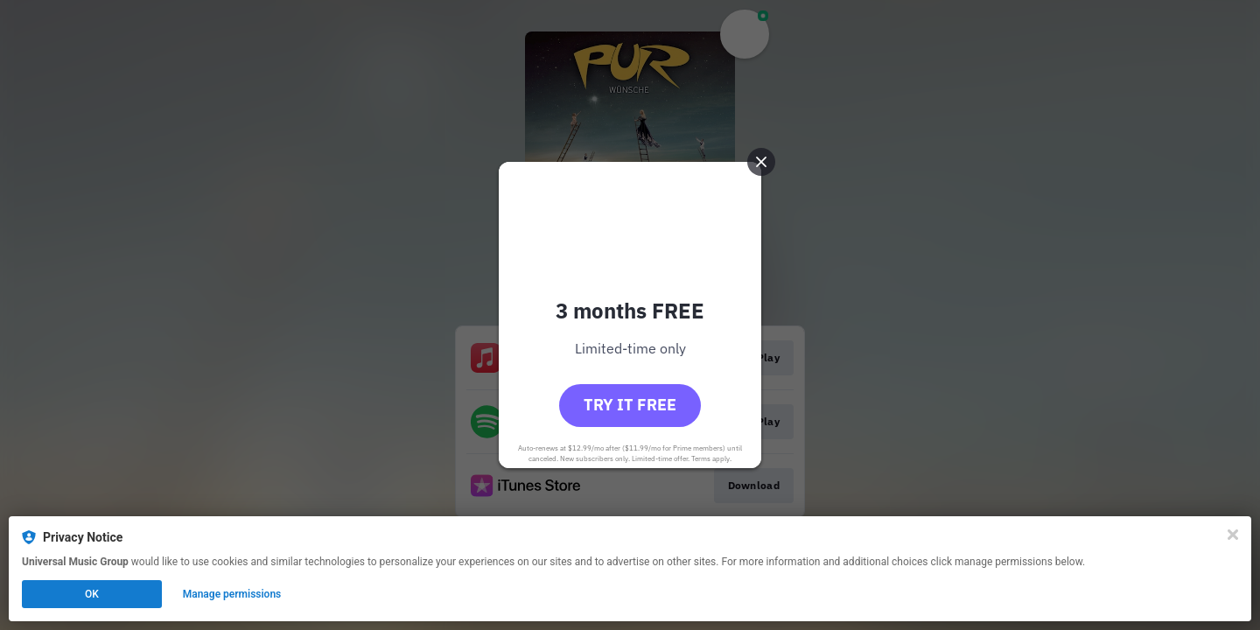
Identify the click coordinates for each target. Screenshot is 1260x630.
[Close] (1233, 535)
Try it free (630, 405)
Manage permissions (232, 594)
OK (92, 594)
